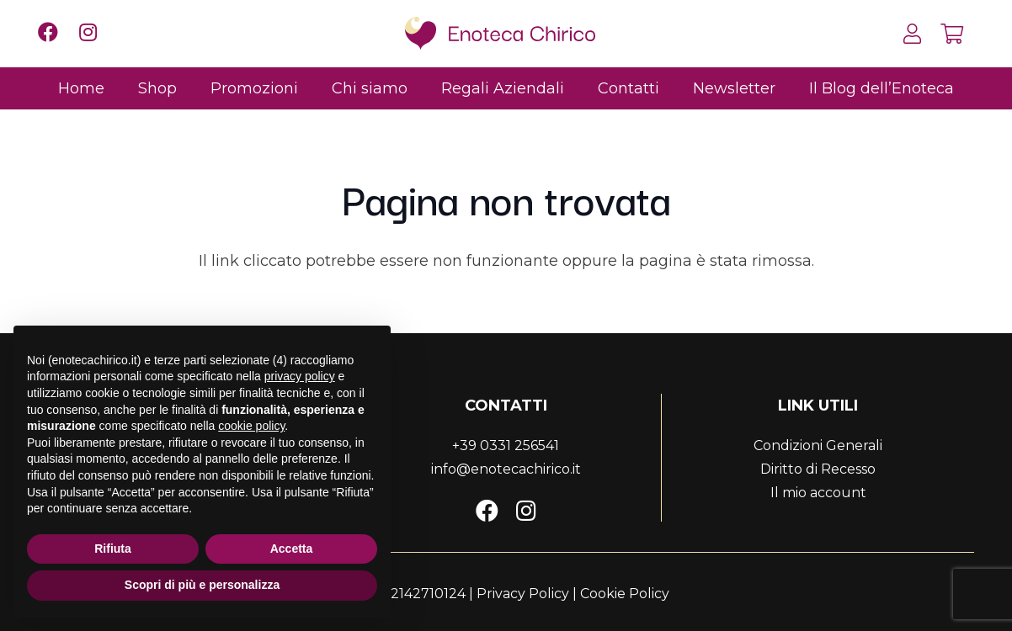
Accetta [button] (291, 548)
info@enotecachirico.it (506, 469)
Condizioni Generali (818, 445)
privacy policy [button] (299, 376)
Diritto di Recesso (818, 469)
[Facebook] (487, 510)
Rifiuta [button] (112, 548)
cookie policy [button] (251, 425)
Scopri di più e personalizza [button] (202, 584)
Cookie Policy (624, 594)
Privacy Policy (523, 594)
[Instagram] (526, 510)
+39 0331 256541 (505, 445)
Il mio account (818, 493)
